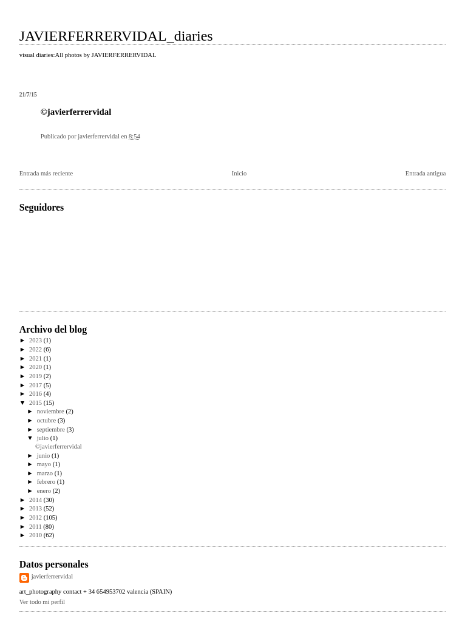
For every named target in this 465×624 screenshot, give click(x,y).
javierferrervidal (52, 576)
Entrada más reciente (46, 173)
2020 (36, 367)
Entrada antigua (426, 173)
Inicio (239, 173)
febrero (47, 481)
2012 (36, 517)
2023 (36, 340)
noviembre (51, 411)
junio (44, 455)
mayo (45, 464)
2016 (36, 393)
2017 (36, 385)
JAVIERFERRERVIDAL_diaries (116, 36)
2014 (36, 500)
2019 (36, 376)
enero (45, 490)
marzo (46, 473)
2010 (36, 535)
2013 (36, 508)
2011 (36, 526)
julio (43, 438)
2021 (36, 358)
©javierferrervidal (58, 446)
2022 (36, 349)
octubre (47, 420)
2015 (36, 402)
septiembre (52, 429)
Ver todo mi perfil (42, 602)
